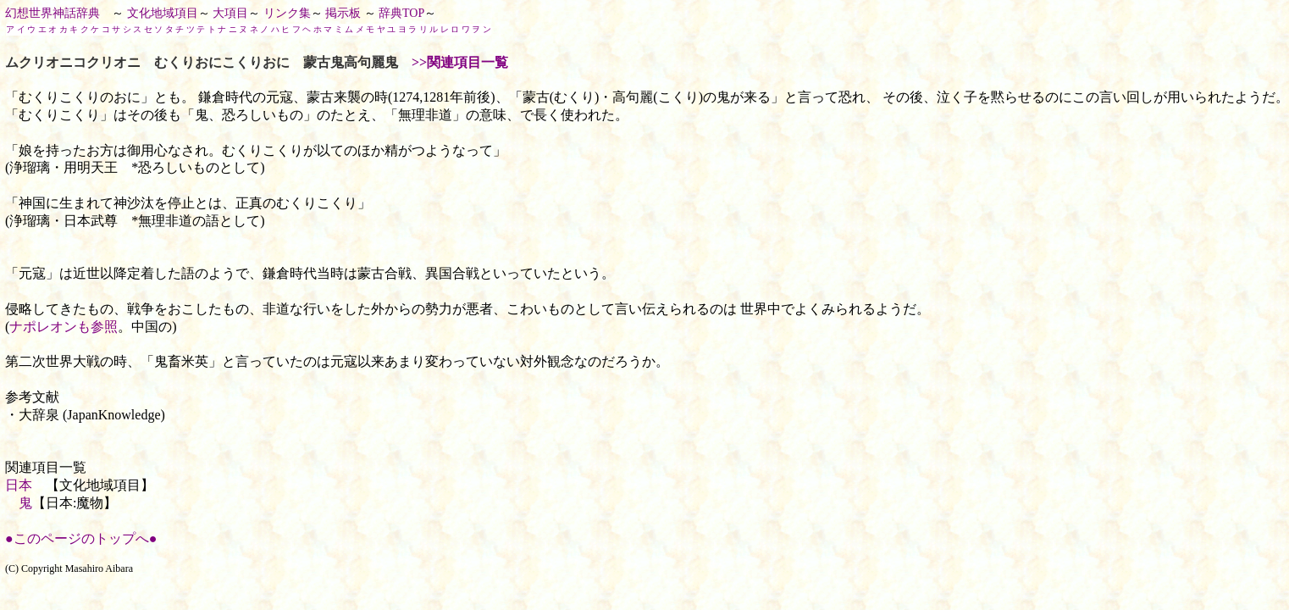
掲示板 (343, 13)
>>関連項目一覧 (460, 62)
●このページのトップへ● (81, 538)
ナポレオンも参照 (63, 326)
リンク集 (287, 13)
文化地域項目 (162, 13)
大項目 (230, 13)
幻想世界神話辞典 (52, 13)
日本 (18, 485)
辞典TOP (401, 13)
